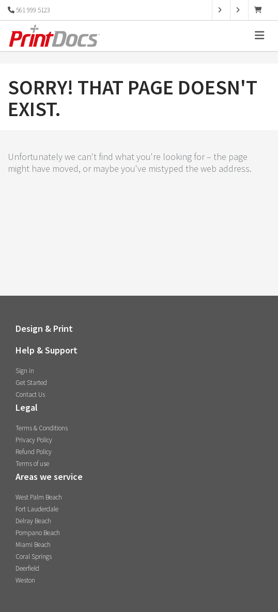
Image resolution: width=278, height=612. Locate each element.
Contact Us (30, 394)
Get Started (31, 382)
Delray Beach (33, 521)
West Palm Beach (39, 497)
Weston (25, 580)
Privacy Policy (34, 440)
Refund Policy (34, 451)
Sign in (25, 370)
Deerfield (27, 568)
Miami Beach (33, 544)
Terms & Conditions (42, 428)
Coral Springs (34, 556)
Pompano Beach (38, 532)
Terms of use (32, 463)
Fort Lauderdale (37, 509)
